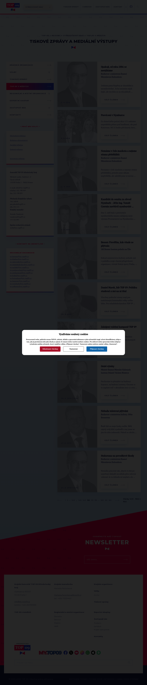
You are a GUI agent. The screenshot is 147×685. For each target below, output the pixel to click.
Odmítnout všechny (50, 349)
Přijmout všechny (97, 349)
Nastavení (73, 349)
